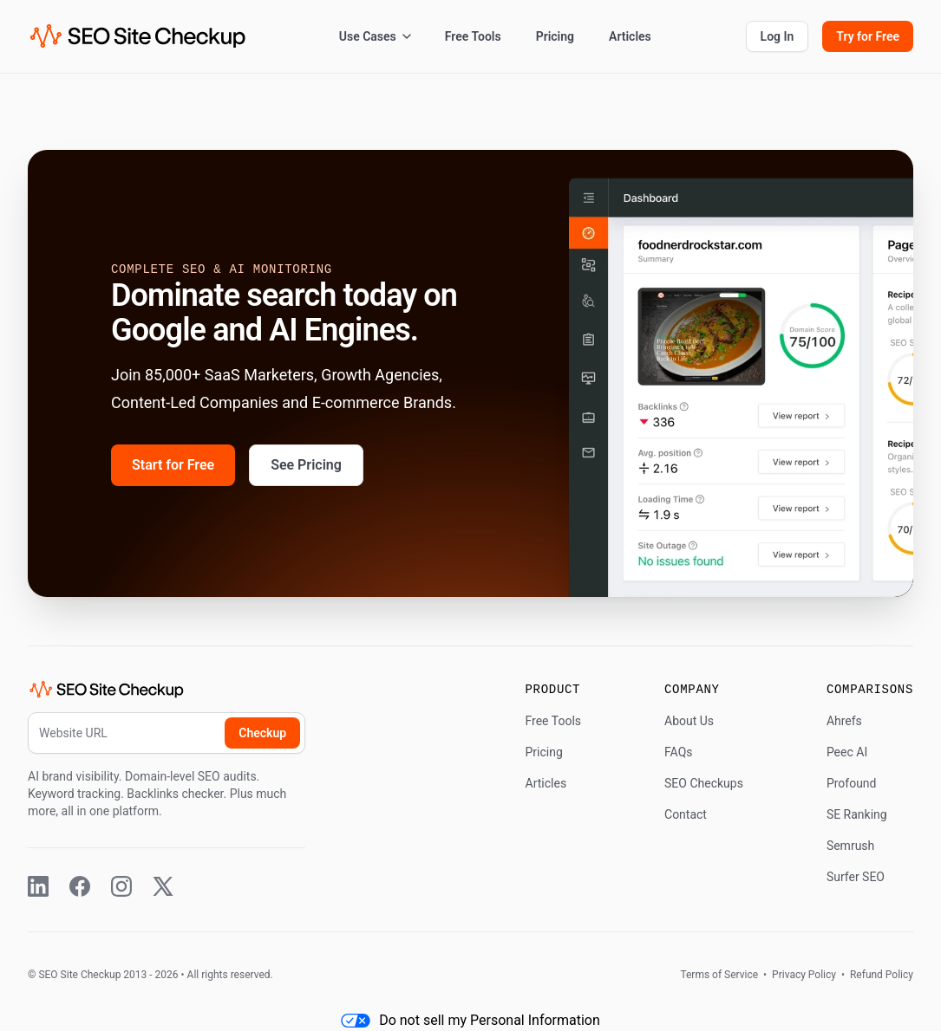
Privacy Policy (804, 975)
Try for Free (867, 36)
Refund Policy (880, 975)
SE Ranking (857, 814)
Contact (685, 814)
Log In (777, 36)
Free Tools (473, 36)
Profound (852, 783)
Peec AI (847, 752)
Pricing (555, 36)
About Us (689, 721)
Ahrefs (844, 721)
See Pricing (306, 465)
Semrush (850, 846)
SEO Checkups (703, 783)
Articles (630, 36)
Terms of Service (720, 975)
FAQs (678, 752)
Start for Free (173, 465)
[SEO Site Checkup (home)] (138, 36)
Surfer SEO (856, 877)
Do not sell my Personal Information (470, 1020)
